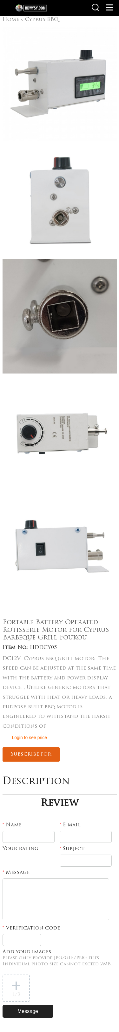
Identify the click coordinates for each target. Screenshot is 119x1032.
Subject (72, 848)
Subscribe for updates (31, 757)
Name (12, 825)
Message (16, 872)
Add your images (57, 958)
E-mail (70, 825)
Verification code (31, 928)
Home (11, 19)
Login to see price (29, 737)
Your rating (20, 848)
